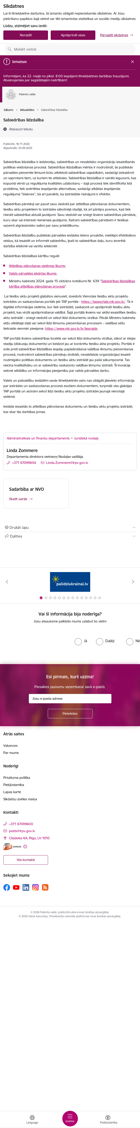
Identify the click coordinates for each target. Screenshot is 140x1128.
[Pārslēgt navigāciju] (70, 1118)
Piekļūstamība (13, 785)
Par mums (11, 753)
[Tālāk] (133, 582)
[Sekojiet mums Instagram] (35, 887)
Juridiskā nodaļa (86, 438)
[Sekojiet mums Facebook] (6, 887)
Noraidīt (26, 35)
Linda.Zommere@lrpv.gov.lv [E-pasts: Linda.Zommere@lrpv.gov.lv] (67, 463)
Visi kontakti (26, 860)
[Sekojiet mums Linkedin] (26, 887)
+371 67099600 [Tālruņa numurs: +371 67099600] (21, 824)
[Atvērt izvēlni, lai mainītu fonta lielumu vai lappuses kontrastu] (108, 1120)
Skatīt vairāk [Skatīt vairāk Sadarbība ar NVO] (18, 499)
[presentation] (37, 644)
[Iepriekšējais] (7, 582)
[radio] (81, 641)
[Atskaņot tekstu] (21, 129)
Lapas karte (12, 792)
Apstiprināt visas (73, 35)
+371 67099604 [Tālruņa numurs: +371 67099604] (24, 463)
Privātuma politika (16, 777)
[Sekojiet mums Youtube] (16, 887)
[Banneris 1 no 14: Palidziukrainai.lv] (70, 582)
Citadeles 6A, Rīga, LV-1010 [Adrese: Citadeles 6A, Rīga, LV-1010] (29, 838)
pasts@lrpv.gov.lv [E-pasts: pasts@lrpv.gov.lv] (22, 831)
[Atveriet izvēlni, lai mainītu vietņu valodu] (32, 1120)
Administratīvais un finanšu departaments (38, 438)
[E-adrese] (12, 846)
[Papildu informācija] (25, 846)
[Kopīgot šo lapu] (70, 536)
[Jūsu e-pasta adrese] (70, 698)
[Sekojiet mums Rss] (45, 887)
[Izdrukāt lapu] (70, 527)
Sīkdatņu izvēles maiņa (20, 799)
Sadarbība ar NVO (26, 489)
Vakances (10, 745)
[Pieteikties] (70, 713)
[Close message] (132, 61)
